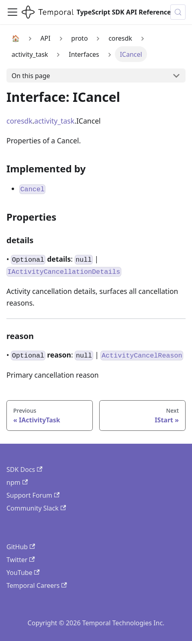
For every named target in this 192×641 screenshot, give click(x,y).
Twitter (20, 559)
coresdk (19, 121)
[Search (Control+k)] (178, 12)
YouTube (23, 572)
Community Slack (36, 508)
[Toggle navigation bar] (12, 12)
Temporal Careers (36, 585)
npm (17, 482)
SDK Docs (24, 469)
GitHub (20, 546)
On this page (31, 75)
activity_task (54, 121)
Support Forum (32, 495)
